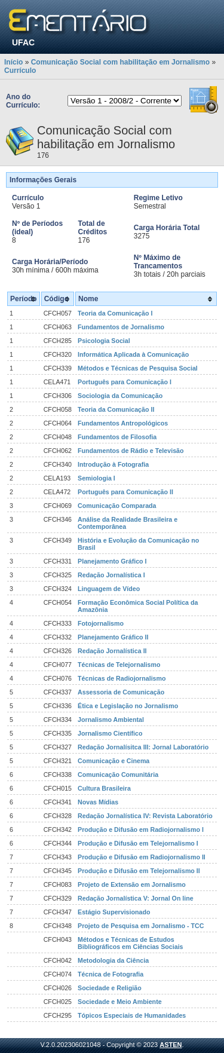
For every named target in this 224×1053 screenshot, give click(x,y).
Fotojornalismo (101, 623)
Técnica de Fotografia (110, 974)
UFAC (23, 42)
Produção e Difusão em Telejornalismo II (139, 870)
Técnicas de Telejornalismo (119, 664)
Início (13, 62)
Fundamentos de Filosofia (117, 436)
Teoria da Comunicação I (115, 313)
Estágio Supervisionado (114, 912)
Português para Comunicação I (124, 381)
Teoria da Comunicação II (116, 409)
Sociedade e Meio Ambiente (120, 1001)
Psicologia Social (104, 340)
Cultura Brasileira (104, 788)
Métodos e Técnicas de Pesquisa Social (138, 368)
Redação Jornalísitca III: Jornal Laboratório (143, 747)
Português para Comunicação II (125, 491)
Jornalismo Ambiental (111, 719)
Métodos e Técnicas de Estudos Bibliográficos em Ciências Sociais (130, 943)
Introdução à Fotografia (113, 464)
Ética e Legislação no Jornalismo (128, 705)
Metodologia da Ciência (113, 960)
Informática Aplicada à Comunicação (133, 354)
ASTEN (170, 1044)
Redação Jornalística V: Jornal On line (136, 898)
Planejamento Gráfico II (113, 637)
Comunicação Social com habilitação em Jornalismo (120, 62)
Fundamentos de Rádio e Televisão (130, 450)
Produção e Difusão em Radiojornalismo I (141, 829)
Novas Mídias (98, 802)
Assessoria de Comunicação (121, 692)
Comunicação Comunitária (118, 774)
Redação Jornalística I (111, 574)
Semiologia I (96, 478)
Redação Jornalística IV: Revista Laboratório (145, 815)
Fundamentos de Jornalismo (121, 326)
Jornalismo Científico (110, 733)
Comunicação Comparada (117, 505)
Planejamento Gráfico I (112, 561)
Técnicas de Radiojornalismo (121, 678)
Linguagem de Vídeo (109, 588)
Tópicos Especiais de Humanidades (132, 1015)
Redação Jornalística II (112, 650)
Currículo (20, 70)
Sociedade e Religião (110, 987)
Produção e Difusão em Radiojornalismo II (141, 857)
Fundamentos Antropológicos (123, 423)
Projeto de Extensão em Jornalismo (132, 884)
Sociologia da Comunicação (120, 395)
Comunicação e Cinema (113, 760)
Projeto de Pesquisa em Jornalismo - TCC (141, 925)
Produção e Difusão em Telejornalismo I (138, 843)
